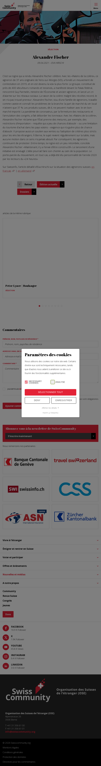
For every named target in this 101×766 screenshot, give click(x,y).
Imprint (45, 413)
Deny (37, 400)
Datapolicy (54, 413)
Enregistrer (63, 400)
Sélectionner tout (50, 392)
